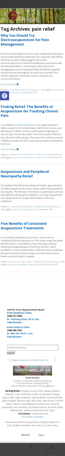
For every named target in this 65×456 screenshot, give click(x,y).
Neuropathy (27, 206)
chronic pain (29, 157)
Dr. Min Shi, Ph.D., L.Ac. (20, 333)
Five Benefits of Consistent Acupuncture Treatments (24, 225)
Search (11, 353)
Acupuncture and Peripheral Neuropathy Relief (25, 173)
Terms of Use (37, 425)
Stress (29, 261)
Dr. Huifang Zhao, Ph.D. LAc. (23, 319)
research (39, 157)
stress (36, 264)
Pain (23, 154)
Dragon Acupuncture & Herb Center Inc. (30, 360)
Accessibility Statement (32, 416)
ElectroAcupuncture (30, 89)
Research (30, 154)
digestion (23, 264)
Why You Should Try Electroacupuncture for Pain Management (25, 40)
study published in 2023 (28, 124)
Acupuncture (15, 89)
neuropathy (29, 209)
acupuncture (57, 89)
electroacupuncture (9, 92)
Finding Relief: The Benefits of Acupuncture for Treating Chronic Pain (29, 111)
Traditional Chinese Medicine (48, 154)
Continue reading (10, 84)
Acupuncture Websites (15, 422)
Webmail (25, 434)
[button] (4, 95)
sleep (30, 264)
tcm (20, 92)
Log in (41, 434)
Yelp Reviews (14, 322)
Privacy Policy (51, 425)
